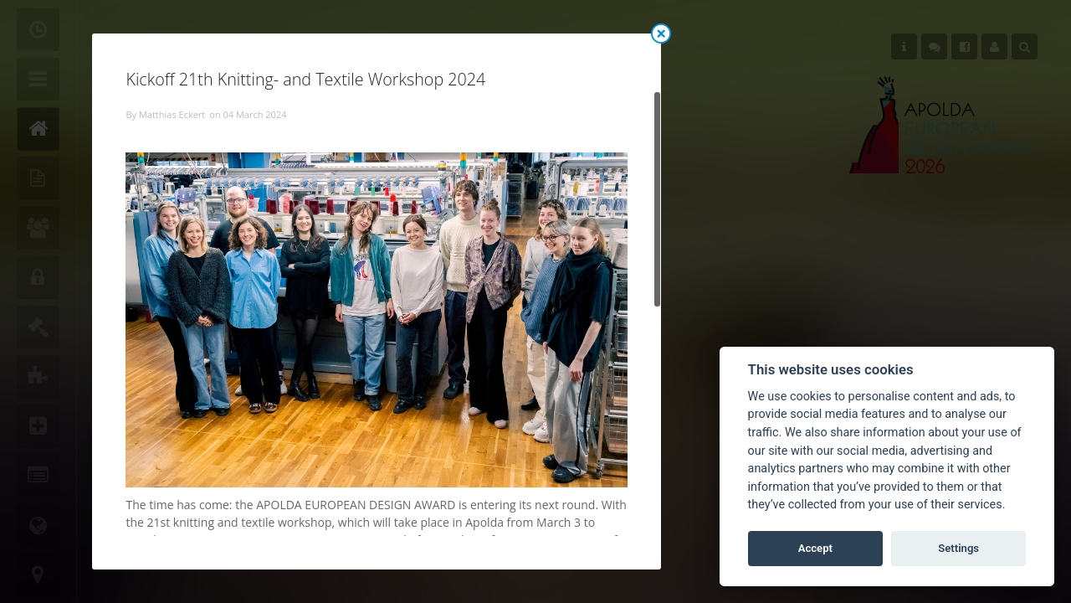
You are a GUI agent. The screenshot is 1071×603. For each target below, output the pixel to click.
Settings (958, 548)
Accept (815, 548)
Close (661, 33)
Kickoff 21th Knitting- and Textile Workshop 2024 (305, 79)
